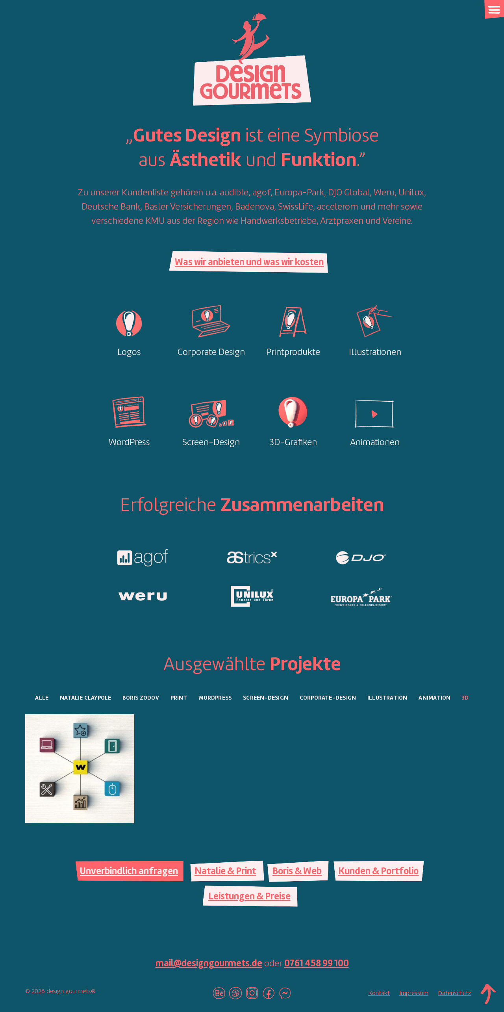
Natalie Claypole (85, 698)
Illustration (387, 698)
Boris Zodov (140, 698)
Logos (129, 352)
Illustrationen (375, 352)
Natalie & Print (225, 871)
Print (178, 698)
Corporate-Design (328, 698)
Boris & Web (297, 871)
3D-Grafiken (293, 443)
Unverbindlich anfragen (129, 871)
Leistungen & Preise (249, 897)
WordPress (129, 443)
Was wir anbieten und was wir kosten (249, 262)
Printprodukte (293, 352)
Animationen (375, 443)
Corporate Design (211, 352)
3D (465, 698)
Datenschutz (454, 993)
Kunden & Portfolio (378, 871)
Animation (434, 698)
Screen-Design (211, 443)
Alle (41, 698)
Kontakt (379, 993)
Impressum (413, 993)
